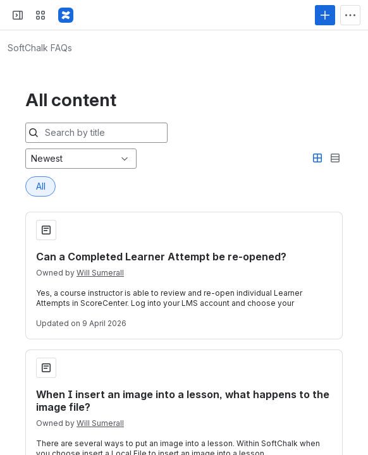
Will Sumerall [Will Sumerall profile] (100, 183)
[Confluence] (66, 15)
